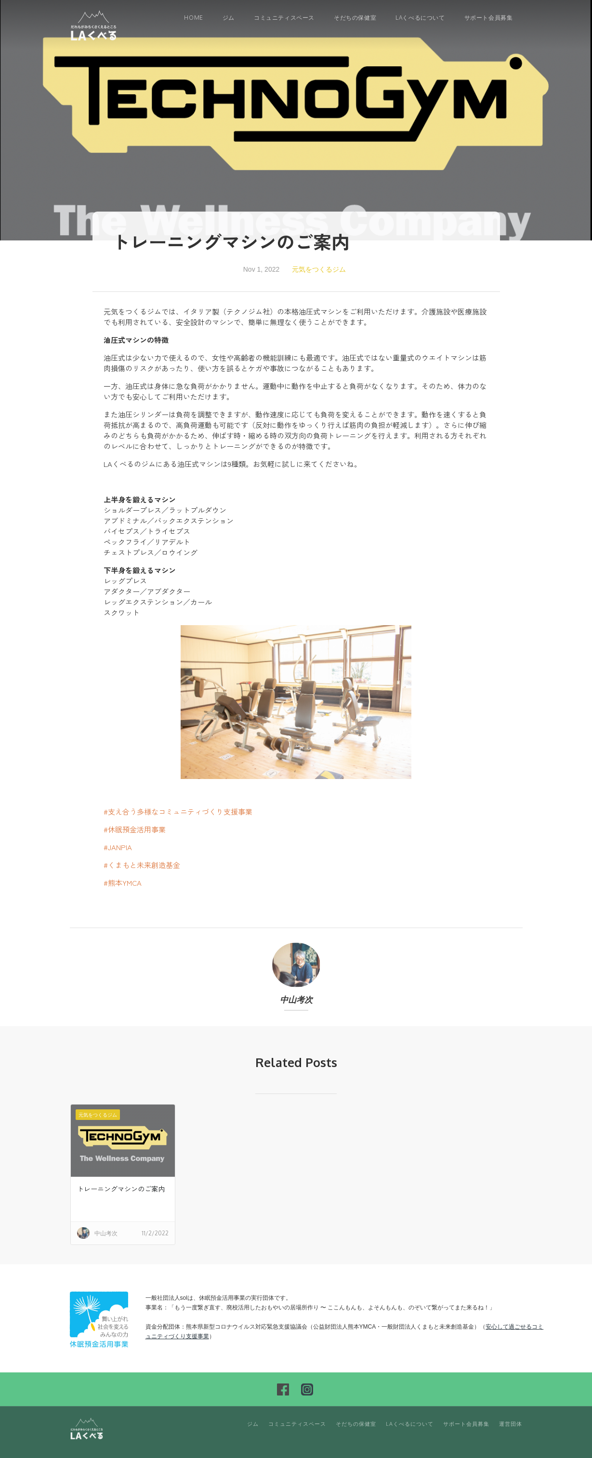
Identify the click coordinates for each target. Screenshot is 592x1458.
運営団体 (510, 1423)
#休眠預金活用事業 (135, 829)
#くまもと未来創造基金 (142, 865)
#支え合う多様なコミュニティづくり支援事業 (178, 811)
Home (193, 17)
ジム (229, 17)
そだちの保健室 (355, 17)
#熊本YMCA (123, 883)
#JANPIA (118, 847)
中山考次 (296, 1000)
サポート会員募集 (488, 17)
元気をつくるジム (319, 269)
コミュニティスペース (284, 17)
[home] (94, 25)
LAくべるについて (420, 17)
